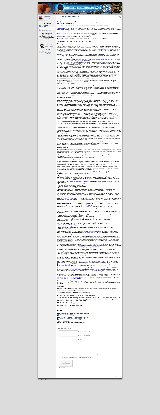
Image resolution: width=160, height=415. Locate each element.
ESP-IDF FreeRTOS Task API (66, 315)
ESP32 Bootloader (63, 321)
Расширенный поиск (45, 30)
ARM (54, 3)
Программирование (46, 3)
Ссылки (110, 14)
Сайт (79, 339)
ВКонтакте (48, 52)
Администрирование (73, 14)
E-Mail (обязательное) (84, 335)
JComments (118, 379)
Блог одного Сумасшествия (49, 45)
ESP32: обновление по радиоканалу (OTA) (70, 319)
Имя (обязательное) (84, 331)
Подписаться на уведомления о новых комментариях (76, 360)
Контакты (56, 14)
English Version (46, 16)
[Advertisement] (66, 399)
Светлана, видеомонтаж (49, 50)
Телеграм (47, 53)
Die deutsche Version (48, 19)
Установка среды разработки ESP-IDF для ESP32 (72, 318)
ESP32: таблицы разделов (65, 314)
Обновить (63, 370)
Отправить (63, 376)
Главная (44, 14)
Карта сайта (42, 20)
